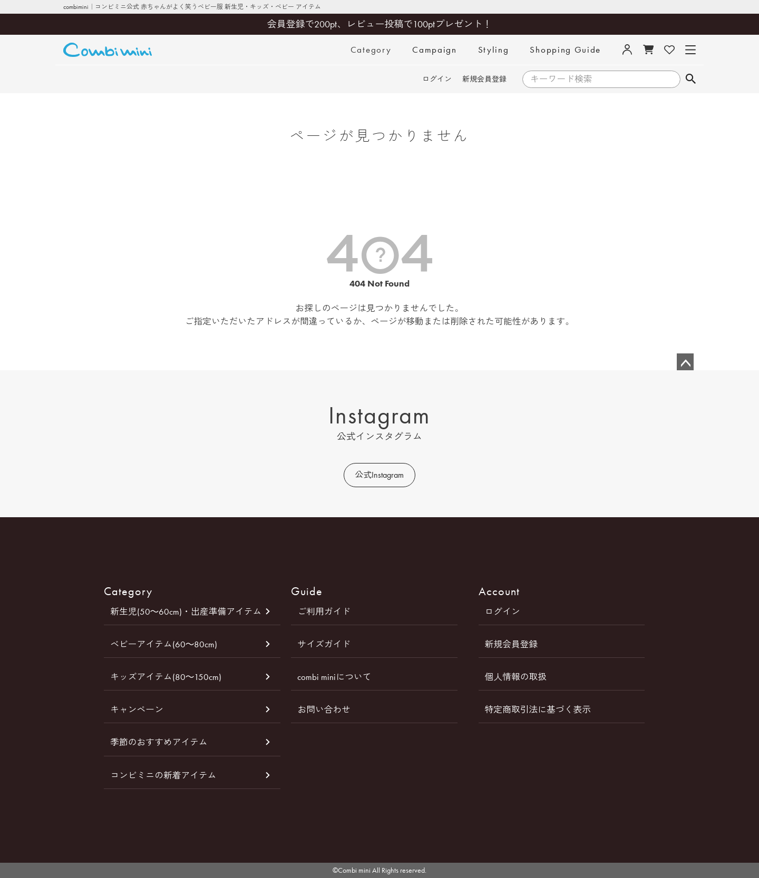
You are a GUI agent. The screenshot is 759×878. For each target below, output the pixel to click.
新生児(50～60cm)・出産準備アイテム (185, 611)
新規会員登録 (484, 79)
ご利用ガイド (324, 611)
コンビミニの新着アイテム (163, 775)
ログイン (437, 79)
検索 (690, 79)
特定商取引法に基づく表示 (538, 709)
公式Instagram (379, 475)
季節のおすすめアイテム (159, 742)
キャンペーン (136, 709)
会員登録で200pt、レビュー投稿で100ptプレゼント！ (379, 24)
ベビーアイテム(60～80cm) (163, 644)
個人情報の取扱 (516, 677)
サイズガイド (324, 644)
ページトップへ (685, 361)
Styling (493, 49)
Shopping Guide (565, 49)
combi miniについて (334, 677)
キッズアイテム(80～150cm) (165, 677)
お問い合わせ (324, 709)
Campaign (434, 49)
